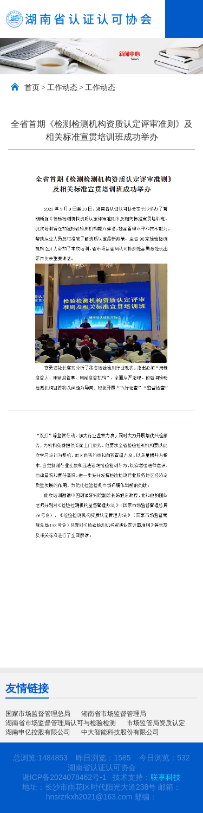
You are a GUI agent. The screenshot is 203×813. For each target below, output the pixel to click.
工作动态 (62, 88)
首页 (32, 88)
